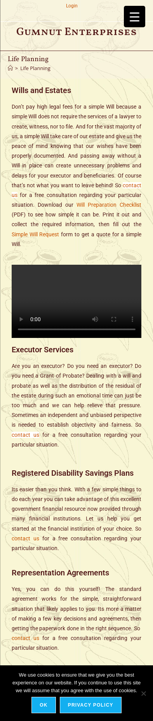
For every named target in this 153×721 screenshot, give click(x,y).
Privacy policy (90, 705)
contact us (25, 435)
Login (72, 6)
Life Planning (35, 68)
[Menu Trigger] (134, 16)
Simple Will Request (35, 234)
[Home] (10, 68)
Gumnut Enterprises (76, 32)
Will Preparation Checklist (108, 205)
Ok (43, 705)
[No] (143, 693)
